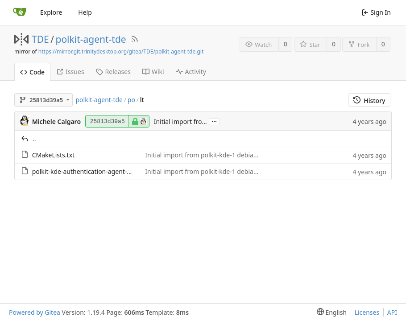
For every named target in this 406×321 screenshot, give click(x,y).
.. (34, 138)
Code (32, 72)
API (392, 312)
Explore (51, 12)
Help (85, 12)
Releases (113, 71)
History (369, 100)
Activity (191, 71)
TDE (40, 39)
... (214, 121)
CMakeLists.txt (53, 155)
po (131, 99)
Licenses (367, 312)
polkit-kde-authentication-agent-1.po (86, 171)
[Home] (19, 12)
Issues (70, 71)
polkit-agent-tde (91, 39)
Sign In (376, 12)
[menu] (330, 312)
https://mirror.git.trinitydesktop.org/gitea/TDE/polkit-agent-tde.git (120, 51)
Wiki (153, 71)
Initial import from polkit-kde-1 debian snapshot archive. (227, 155)
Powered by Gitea (34, 312)
